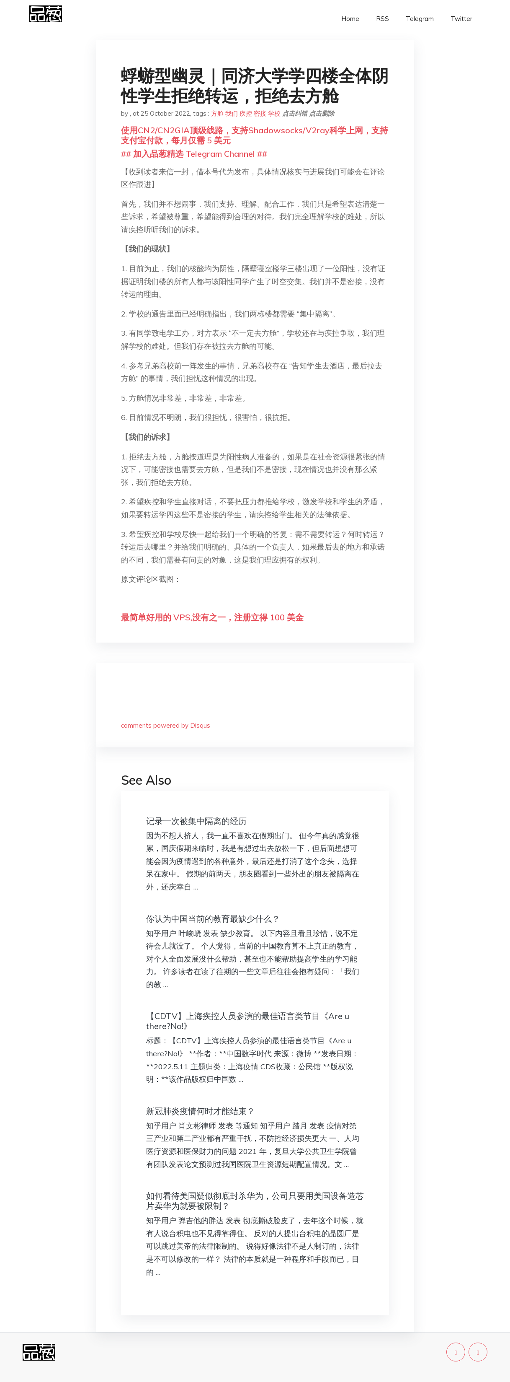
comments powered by (165, 725)
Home (350, 19)
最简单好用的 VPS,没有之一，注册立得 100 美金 (212, 617)
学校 (274, 113)
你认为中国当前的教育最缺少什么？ (213, 918)
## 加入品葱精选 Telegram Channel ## (194, 153)
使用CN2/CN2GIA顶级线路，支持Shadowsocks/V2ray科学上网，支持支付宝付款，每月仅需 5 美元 (254, 135)
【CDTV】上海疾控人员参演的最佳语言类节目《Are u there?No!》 (247, 1021)
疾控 (246, 113)
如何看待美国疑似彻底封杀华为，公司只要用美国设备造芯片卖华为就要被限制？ (255, 1200)
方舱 (217, 113)
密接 (260, 113)
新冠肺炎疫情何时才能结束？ (200, 1111)
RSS (382, 19)
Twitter (461, 19)
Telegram (420, 19)
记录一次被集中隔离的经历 (196, 821)
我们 (231, 113)
